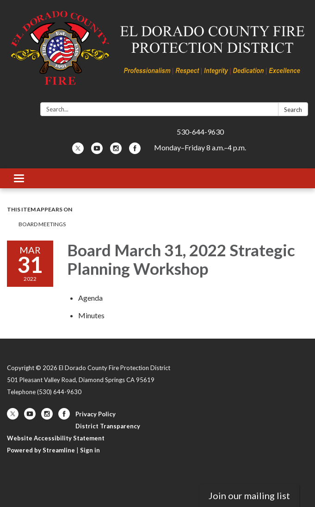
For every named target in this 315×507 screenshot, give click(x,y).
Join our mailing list (249, 495)
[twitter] (78, 151)
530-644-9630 (200, 131)
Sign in (90, 450)
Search (293, 109)
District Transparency (107, 426)
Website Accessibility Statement (56, 438)
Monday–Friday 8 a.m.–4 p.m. (200, 147)
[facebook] (135, 151)
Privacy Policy (95, 414)
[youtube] (97, 151)
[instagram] (116, 151)
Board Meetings (42, 224)
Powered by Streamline (41, 450)
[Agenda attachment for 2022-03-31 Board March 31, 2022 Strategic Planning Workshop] (90, 297)
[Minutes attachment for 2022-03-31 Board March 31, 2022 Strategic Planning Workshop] (91, 315)
